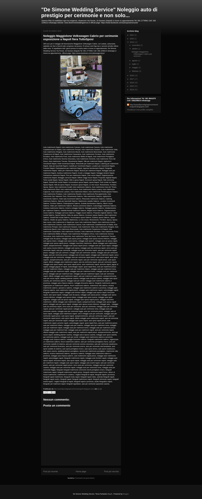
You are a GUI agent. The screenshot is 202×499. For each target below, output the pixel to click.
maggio (135, 67)
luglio (134, 64)
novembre (136, 45)
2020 (132, 39)
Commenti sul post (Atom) (84, 478)
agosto (135, 61)
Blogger (126, 494)
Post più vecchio (111, 471)
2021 (132, 35)
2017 (132, 79)
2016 (132, 83)
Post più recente (50, 471)
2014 (132, 90)
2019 (132, 42)
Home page (81, 471)
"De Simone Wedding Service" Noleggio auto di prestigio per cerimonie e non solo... (99, 12)
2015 (132, 86)
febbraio (135, 71)
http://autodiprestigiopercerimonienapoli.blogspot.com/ (144, 106)
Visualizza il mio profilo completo (140, 110)
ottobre (135, 49)
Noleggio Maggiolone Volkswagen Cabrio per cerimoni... (142, 54)
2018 (132, 75)
